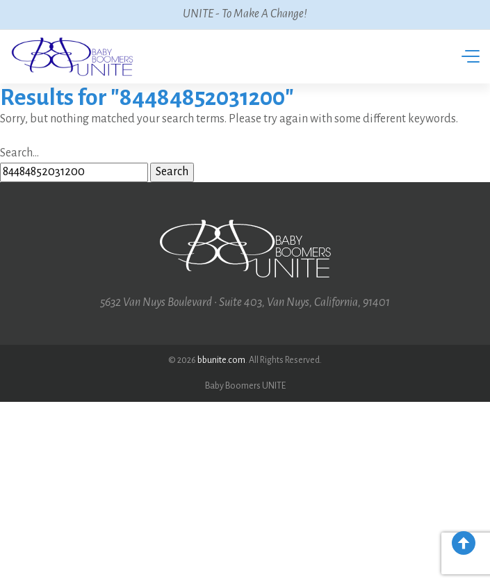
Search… (19, 153)
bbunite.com (221, 360)
